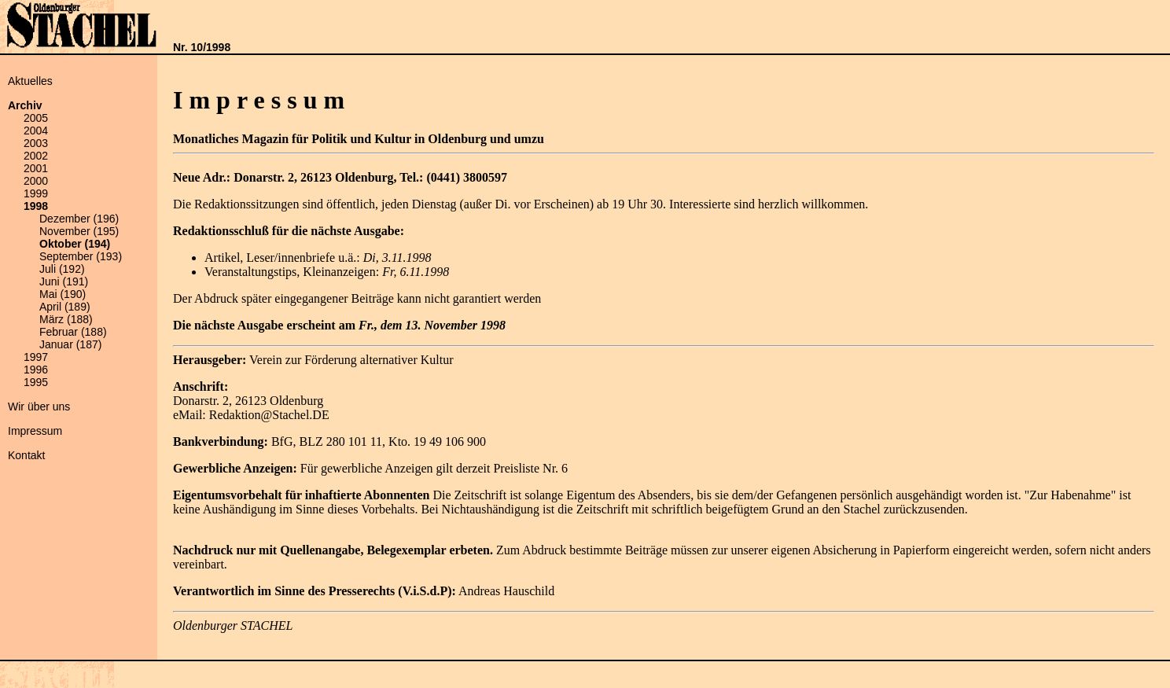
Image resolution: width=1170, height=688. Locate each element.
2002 (36, 155)
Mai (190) (62, 294)
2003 (36, 143)
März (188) (66, 319)
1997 (36, 357)
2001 (36, 168)
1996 (36, 369)
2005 (36, 118)
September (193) (80, 256)
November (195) (79, 231)
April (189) (64, 306)
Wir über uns (39, 406)
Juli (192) (62, 269)
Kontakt (26, 455)
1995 (36, 382)
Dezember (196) (79, 218)
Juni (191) (63, 281)
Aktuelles (30, 81)
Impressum (35, 431)
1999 (36, 193)
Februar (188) (73, 332)
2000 (36, 181)
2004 (36, 130)
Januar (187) (70, 344)
